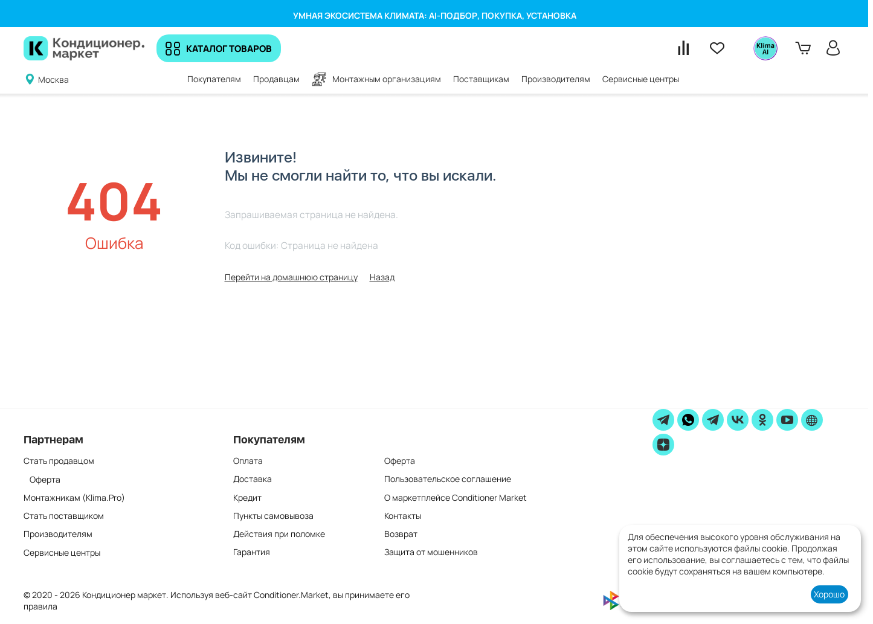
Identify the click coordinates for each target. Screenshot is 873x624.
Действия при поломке (279, 533)
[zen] (663, 444)
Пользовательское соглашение (447, 479)
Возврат (400, 533)
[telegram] (663, 420)
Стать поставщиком (64, 515)
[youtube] (787, 420)
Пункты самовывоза (273, 515)
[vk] (738, 420)
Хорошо (829, 594)
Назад (382, 277)
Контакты (402, 515)
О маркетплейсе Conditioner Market (455, 497)
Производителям (58, 533)
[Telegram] (713, 420)
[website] (812, 420)
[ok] (762, 420)
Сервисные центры (62, 552)
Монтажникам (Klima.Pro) (74, 497)
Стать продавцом (59, 460)
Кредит (247, 497)
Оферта (45, 479)
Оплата (248, 460)
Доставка (252, 479)
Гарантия (251, 552)
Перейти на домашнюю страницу (291, 277)
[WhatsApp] (688, 420)
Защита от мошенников (431, 552)
